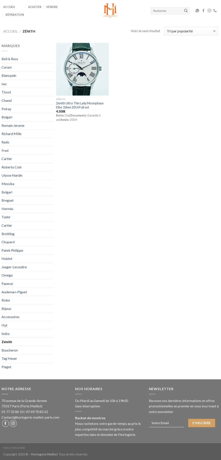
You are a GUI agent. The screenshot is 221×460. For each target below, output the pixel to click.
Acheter (34, 7)
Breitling (8, 234)
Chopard (8, 242)
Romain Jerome (13, 125)
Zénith (7, 342)
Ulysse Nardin (12, 175)
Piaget (6, 367)
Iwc (4, 84)
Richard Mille (11, 134)
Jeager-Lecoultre (14, 267)
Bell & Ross (10, 59)
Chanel (7, 100)
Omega (7, 275)
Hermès (7, 209)
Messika (8, 184)
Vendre (52, 7)
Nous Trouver (14, 447)
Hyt (4, 325)
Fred (5, 150)
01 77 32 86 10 (13, 412)
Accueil (9, 7)
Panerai (7, 283)
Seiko (6, 333)
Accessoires (10, 317)
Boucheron (10, 350)
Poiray (6, 109)
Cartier (7, 159)
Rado (5, 142)
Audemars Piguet (14, 292)
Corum (7, 67)
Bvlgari (7, 117)
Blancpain (9, 75)
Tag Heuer (9, 358)
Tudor (6, 217)
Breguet (8, 200)
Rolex (6, 300)
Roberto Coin (12, 167)
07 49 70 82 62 (37, 412)
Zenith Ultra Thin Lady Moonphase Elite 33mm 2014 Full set (80, 105)
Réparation (15, 14)
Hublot (7, 258)
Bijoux (6, 308)
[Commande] (191, 31)
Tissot (6, 92)
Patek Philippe (12, 250)
